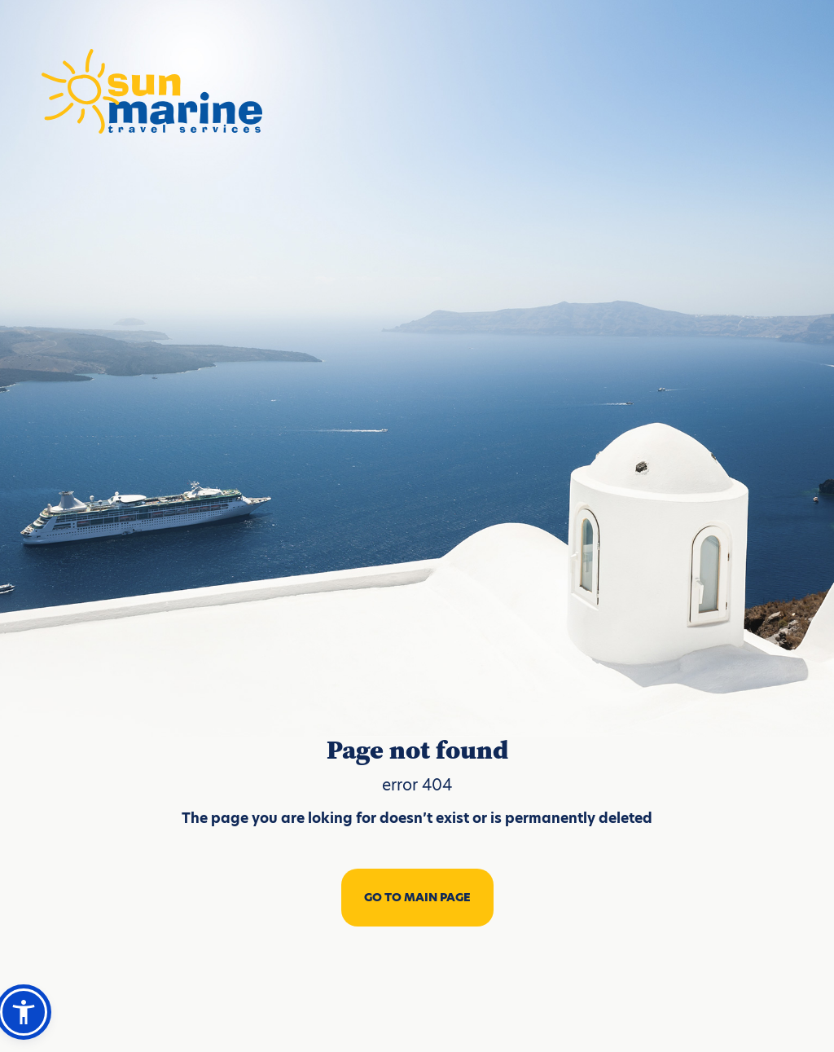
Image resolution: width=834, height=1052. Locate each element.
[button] (23, 1012)
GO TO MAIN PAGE (417, 897)
